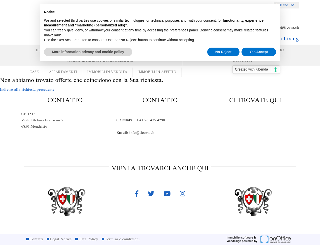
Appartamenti (63, 72)
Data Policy (88, 239)
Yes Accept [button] (259, 52)
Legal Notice (61, 239)
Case (34, 72)
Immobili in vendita (107, 72)
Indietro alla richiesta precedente (27, 89)
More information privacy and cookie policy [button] (88, 52)
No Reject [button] (223, 52)
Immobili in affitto (157, 72)
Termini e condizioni (122, 239)
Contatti (36, 239)
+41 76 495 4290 (140, 120)
